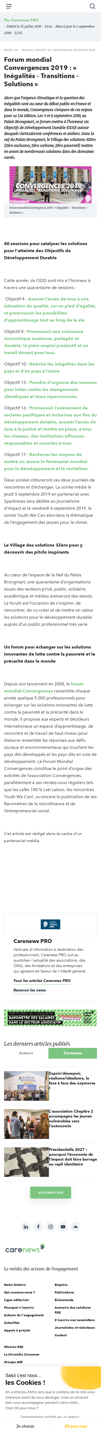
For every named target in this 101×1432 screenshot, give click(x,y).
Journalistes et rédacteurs (75, 1327)
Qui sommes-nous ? (19, 1292)
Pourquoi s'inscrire (19, 1307)
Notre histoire (15, 1285)
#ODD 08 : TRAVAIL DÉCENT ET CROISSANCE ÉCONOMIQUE (49, 50)
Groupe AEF (13, 1362)
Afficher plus (50, 1192)
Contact (61, 1335)
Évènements (64, 1300)
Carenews (73, 1053)
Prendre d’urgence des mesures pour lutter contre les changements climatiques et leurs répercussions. (50, 389)
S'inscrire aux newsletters (75, 1320)
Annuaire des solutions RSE (73, 1309)
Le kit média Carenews (21, 1354)
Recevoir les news (29, 990)
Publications (64, 1292)
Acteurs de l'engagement (23, 1315)
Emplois (61, 1285)
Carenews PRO (25, 20)
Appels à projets (17, 1330)
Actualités (12, 1323)
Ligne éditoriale (16, 1300)
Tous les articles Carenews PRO (42, 980)
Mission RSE (13, 1347)
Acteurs (26, 1053)
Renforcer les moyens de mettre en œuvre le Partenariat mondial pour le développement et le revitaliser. (46, 461)
